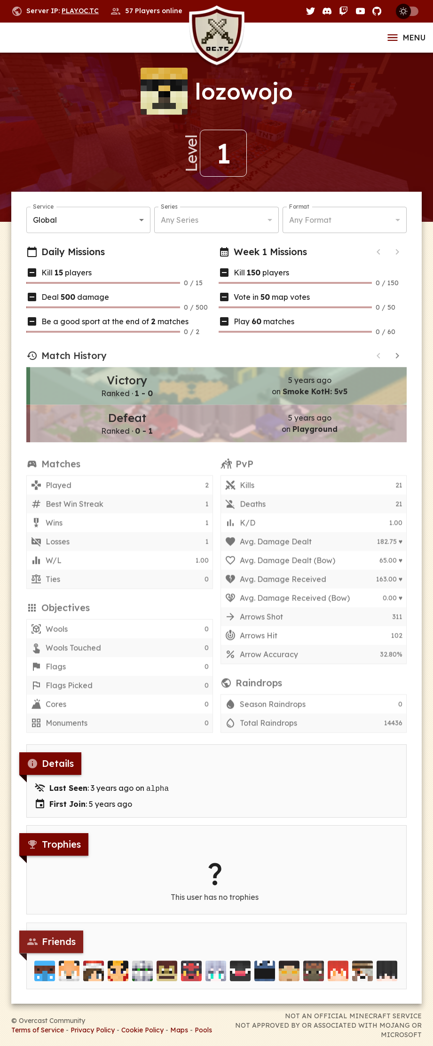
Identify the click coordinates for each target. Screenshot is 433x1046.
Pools (203, 1029)
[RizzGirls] (93, 977)
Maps (179, 1029)
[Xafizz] (264, 977)
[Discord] (327, 11)
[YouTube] (360, 11)
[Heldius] (313, 977)
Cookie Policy (142, 1029)
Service (43, 207)
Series (169, 207)
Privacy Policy (93, 1029)
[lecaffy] (289, 977)
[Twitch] (343, 11)
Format (299, 207)
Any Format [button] (310, 220)
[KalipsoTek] (167, 977)
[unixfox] (69, 977)
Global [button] (45, 220)
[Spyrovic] (338, 977)
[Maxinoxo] (44, 977)
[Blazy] (191, 977)
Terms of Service (37, 1029)
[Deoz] (142, 977)
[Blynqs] (240, 977)
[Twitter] (310, 11)
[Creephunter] (362, 977)
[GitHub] (377, 11)
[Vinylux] (215, 977)
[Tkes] (387, 977)
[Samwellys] (118, 977)
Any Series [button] (179, 220)
